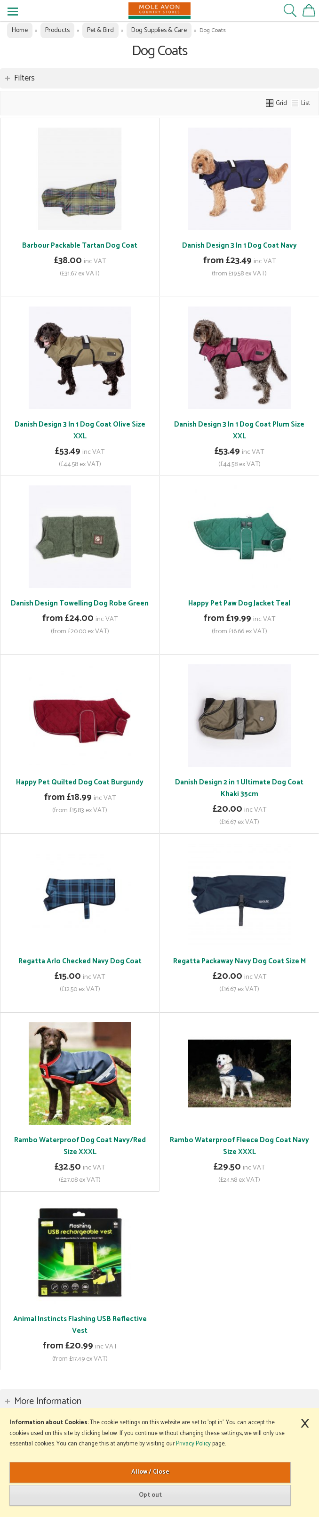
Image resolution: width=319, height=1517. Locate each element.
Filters (24, 78)
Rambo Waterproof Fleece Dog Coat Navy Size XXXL (239, 1146)
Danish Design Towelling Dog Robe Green (80, 603)
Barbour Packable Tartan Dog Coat (79, 245)
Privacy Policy (193, 1444)
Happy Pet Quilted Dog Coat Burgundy (80, 782)
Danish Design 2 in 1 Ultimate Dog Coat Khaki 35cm (239, 788)
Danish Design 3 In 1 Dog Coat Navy (239, 245)
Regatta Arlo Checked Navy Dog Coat (80, 961)
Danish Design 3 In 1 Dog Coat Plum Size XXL (239, 430)
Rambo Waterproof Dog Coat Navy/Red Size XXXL (80, 1146)
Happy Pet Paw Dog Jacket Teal (239, 603)
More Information (47, 1401)
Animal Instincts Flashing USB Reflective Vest (80, 1325)
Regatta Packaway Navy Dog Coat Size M (239, 961)
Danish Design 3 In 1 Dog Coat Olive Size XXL (80, 430)
